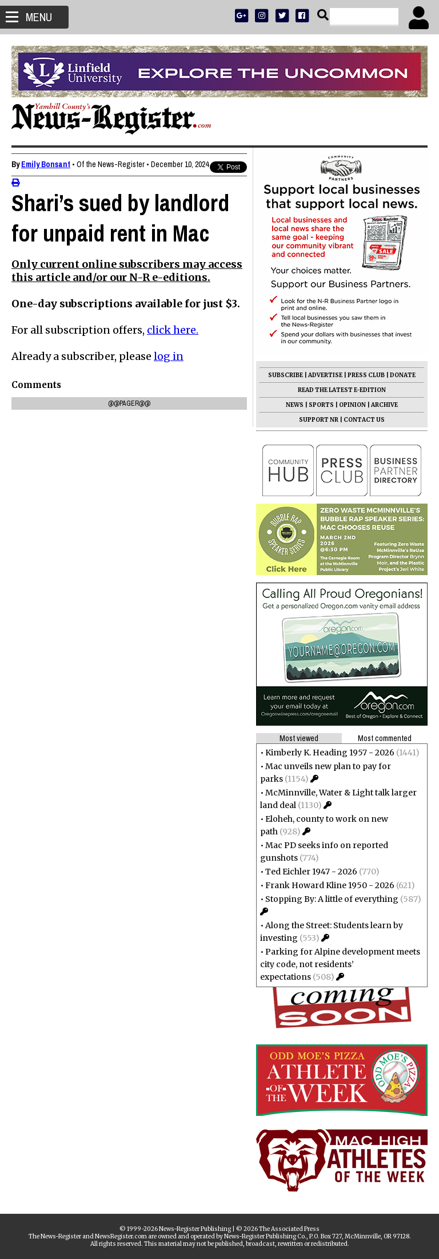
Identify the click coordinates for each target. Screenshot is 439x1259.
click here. (172, 360)
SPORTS (321, 405)
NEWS (295, 405)
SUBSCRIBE (285, 375)
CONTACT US (364, 419)
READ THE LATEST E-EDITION (342, 390)
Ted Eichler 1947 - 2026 (311, 871)
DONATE (403, 375)
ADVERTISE (325, 375)
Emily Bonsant (45, 164)
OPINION (352, 405)
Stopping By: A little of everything (331, 899)
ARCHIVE (384, 405)
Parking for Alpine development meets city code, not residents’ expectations (340, 964)
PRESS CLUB (366, 375)
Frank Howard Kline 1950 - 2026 (329, 885)
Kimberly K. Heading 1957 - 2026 (329, 752)
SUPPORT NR (318, 419)
